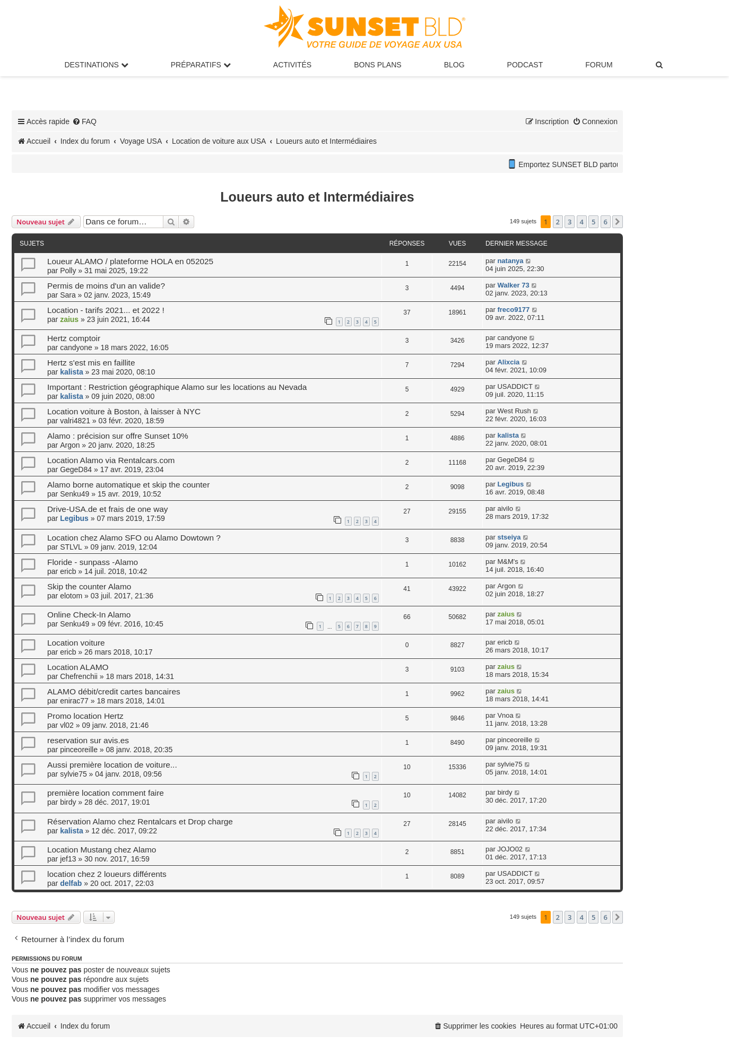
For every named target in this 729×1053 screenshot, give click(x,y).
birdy (68, 802)
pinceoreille (79, 749)
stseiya (508, 537)
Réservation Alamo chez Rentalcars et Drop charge (140, 821)
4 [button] (582, 222)
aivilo (505, 508)
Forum (598, 64)
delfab (71, 883)
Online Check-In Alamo (89, 614)
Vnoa (505, 715)
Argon (70, 445)
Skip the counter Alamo (89, 586)
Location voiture (76, 642)
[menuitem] (660, 64)
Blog (454, 64)
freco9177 (513, 310)
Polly (68, 270)
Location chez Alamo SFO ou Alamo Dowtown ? (134, 537)
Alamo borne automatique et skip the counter (128, 484)
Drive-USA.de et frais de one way (107, 509)
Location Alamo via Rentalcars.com (111, 460)
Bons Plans (377, 64)
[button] (617, 221)
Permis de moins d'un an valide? (106, 285)
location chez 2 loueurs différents (107, 873)
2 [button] (558, 222)
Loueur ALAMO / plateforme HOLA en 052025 (130, 261)
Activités (292, 64)
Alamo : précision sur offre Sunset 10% (117, 435)
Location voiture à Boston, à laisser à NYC (124, 411)
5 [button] (593, 222)
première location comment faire (105, 792)
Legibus (510, 484)
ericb (68, 571)
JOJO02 (510, 849)
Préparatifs (201, 64)
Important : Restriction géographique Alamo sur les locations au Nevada (177, 386)
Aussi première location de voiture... (112, 764)
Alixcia (508, 362)
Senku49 (74, 494)
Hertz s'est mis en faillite (91, 362)
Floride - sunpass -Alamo (92, 562)
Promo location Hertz (85, 715)
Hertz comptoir (73, 338)
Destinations (96, 64)
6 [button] (606, 222)
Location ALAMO (78, 667)
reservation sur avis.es (88, 740)
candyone (76, 347)
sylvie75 (73, 774)
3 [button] (569, 222)
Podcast (525, 64)
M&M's (507, 561)
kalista (71, 372)
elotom (71, 595)
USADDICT (514, 386)
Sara (68, 295)
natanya (510, 261)
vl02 (67, 725)
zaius (69, 319)
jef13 (68, 859)
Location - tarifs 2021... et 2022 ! (105, 310)
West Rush (514, 411)
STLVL (71, 547)
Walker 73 (513, 285)
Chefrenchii (79, 676)
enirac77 (74, 701)
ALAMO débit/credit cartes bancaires (113, 691)
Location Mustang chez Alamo (101, 849)
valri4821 (75, 420)
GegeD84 (76, 469)
